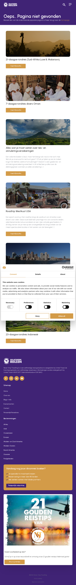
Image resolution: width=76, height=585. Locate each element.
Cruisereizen (8, 433)
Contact (6, 408)
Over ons (7, 395)
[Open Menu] (70, 4)
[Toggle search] (64, 5)
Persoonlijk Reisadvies (11, 412)
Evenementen (9, 404)
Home (6, 391)
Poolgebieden (8, 459)
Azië (5, 429)
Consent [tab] (13, 274)
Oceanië (7, 454)
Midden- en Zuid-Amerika (13, 442)
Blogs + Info (7, 400)
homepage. (65, 20)
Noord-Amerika (9, 450)
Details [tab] (38, 274)
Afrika (6, 424)
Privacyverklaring (38, 578)
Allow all (61, 316)
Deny (37, 316)
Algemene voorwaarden (38, 582)
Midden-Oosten (9, 446)
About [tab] (62, 274)
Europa (6, 437)
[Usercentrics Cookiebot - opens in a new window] (63, 267)
